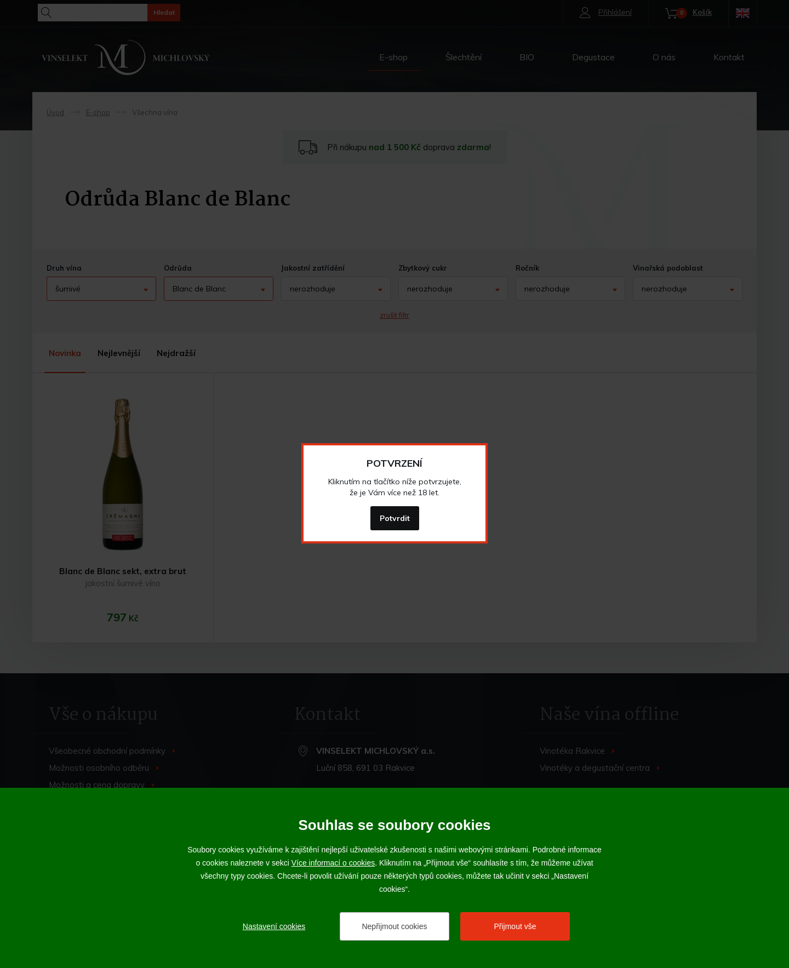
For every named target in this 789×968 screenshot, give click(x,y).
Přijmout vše (515, 926)
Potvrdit (395, 518)
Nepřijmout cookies (394, 926)
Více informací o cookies (333, 862)
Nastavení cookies (274, 926)
